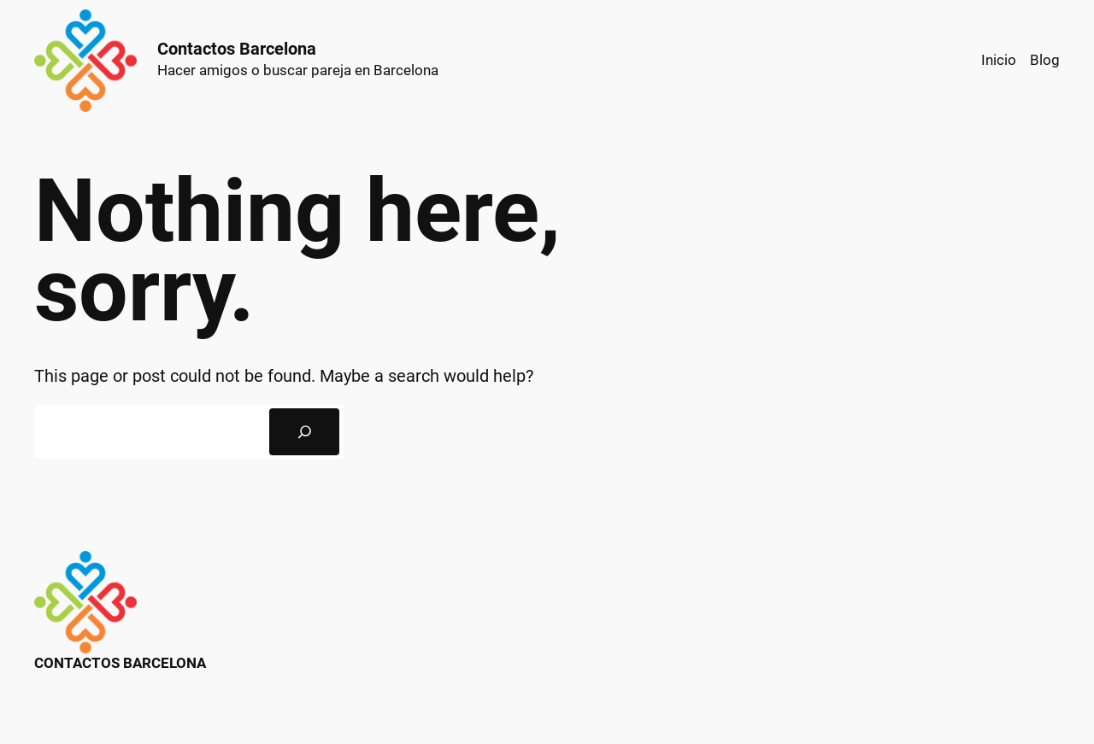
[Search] (304, 432)
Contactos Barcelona (236, 48)
